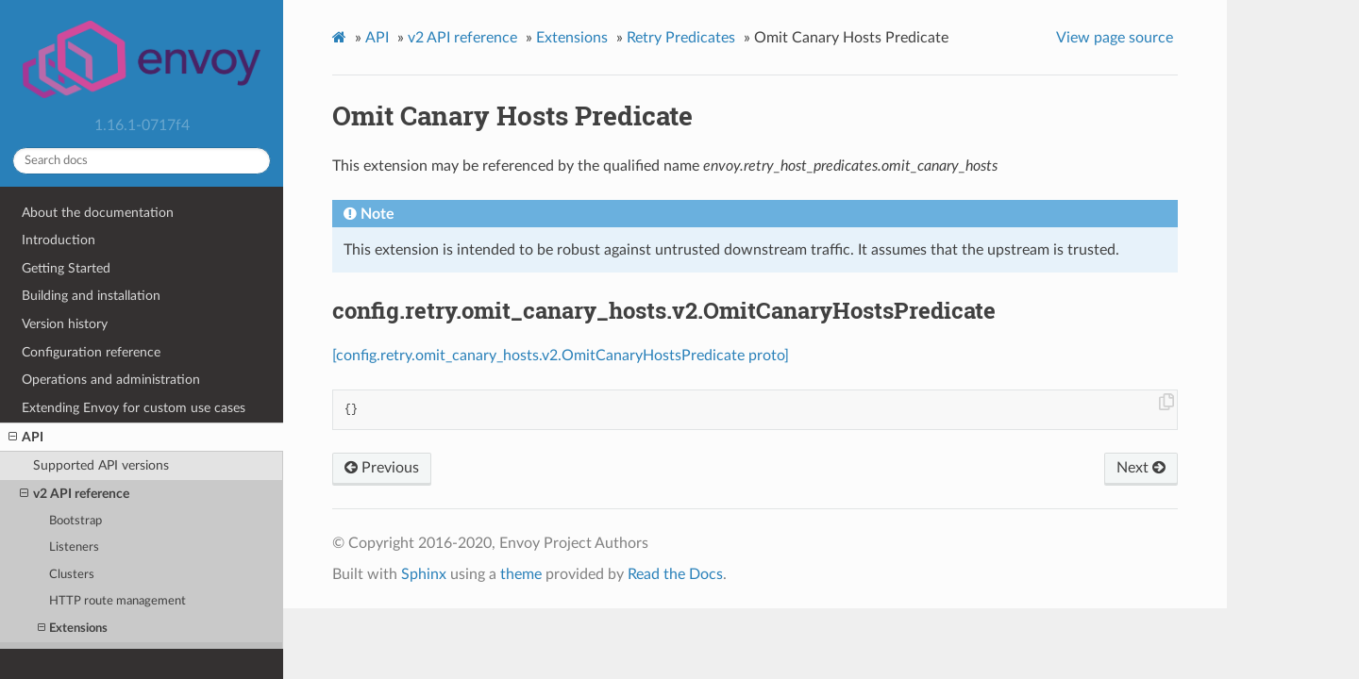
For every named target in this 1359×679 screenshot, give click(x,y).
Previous (381, 467)
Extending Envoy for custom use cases (133, 408)
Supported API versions (101, 465)
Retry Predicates (681, 37)
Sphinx (423, 574)
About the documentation (98, 213)
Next (1141, 467)
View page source (1114, 37)
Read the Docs (675, 574)
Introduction (58, 240)
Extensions (73, 629)
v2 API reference (74, 494)
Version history (65, 324)
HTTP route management (117, 601)
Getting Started (66, 268)
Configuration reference (91, 352)
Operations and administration (111, 380)
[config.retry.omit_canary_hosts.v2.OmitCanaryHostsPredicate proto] (560, 355)
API (25, 437)
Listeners (74, 547)
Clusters (71, 575)
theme (521, 574)
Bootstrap (75, 521)
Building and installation (91, 296)
